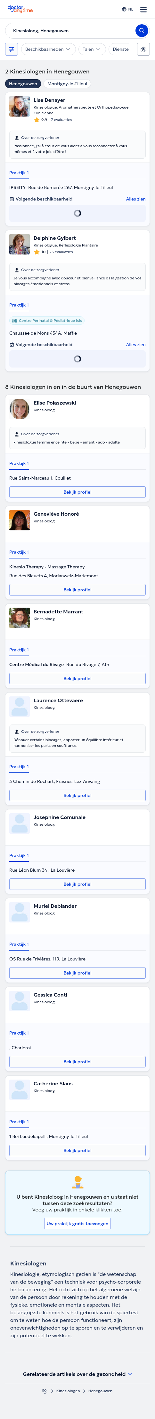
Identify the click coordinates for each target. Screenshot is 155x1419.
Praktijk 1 (19, 173)
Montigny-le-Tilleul (67, 84)
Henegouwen (23, 84)
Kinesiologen (68, 1390)
